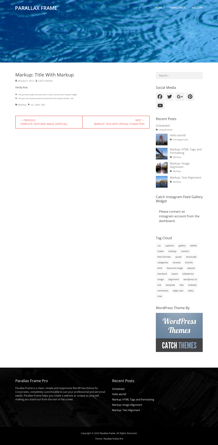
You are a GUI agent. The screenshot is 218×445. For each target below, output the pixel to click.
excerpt (177, 262)
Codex (160, 251)
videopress (188, 273)
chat (159, 296)
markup (172, 251)
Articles (189, 262)
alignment (173, 279)
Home (158, 7)
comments (162, 290)
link (159, 284)
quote (178, 256)
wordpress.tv (190, 279)
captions (169, 245)
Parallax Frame (36, 8)
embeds (192, 284)
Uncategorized (180, 139)
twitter (193, 245)
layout (174, 273)
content (185, 251)
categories (162, 262)
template (170, 284)
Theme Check (177, 7)
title (43, 104)
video (190, 290)
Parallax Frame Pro (113, 438)
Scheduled (163, 125)
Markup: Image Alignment (180, 165)
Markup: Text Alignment (185, 177)
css (32, 104)
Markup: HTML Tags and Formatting (186, 151)
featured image (175, 268)
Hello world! (178, 135)
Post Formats (164, 256)
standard (162, 273)
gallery (182, 245)
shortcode (191, 256)
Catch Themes (45, 80)
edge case (178, 290)
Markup (22, 104)
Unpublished (165, 129)
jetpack (191, 268)
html (37, 104)
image (160, 279)
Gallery (197, 7)
